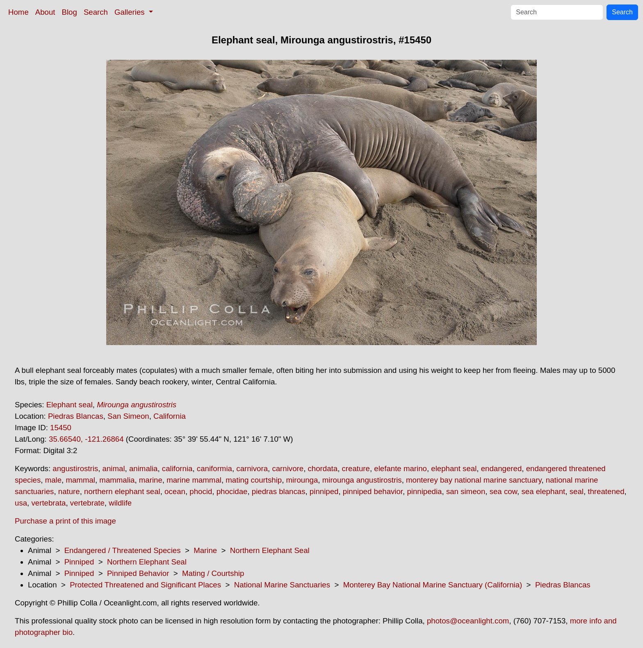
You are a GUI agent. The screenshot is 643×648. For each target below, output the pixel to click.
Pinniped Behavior (138, 573)
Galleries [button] (130, 12)
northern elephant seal (122, 491)
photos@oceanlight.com (468, 620)
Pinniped (79, 562)
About (45, 12)
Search (96, 12)
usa (21, 503)
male (53, 480)
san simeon (465, 491)
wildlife (120, 503)
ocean (174, 491)
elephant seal (454, 468)
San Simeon (128, 416)
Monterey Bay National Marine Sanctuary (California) (432, 584)
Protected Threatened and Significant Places (145, 584)
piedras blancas (279, 491)
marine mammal (193, 480)
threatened (606, 491)
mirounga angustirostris (362, 480)
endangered (501, 468)
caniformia (214, 468)
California (169, 416)
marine (150, 480)
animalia (143, 468)
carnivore (287, 468)
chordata (323, 468)
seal (577, 491)
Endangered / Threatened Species (122, 550)
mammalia (117, 480)
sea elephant (543, 491)
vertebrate (87, 503)
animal (114, 468)
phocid (200, 491)
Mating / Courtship (213, 573)
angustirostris (75, 468)
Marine (205, 550)
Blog (69, 12)
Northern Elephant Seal (270, 550)
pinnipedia (424, 491)
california (177, 468)
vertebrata (48, 503)
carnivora (252, 468)
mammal (80, 480)
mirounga (302, 480)
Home (18, 12)
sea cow (503, 491)
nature (69, 491)
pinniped (324, 491)
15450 (60, 427)
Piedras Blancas (75, 416)
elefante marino (400, 468)
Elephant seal (69, 404)
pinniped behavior (373, 491)
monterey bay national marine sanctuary (473, 480)
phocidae (232, 491)
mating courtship (254, 480)
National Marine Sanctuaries (282, 584)
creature (356, 468)
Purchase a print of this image (65, 521)
